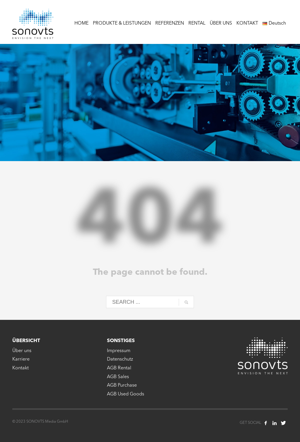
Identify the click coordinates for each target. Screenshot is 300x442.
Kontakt (20, 368)
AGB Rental (119, 368)
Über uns (21, 351)
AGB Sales (118, 377)
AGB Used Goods (125, 394)
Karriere (21, 359)
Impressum (118, 351)
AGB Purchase (122, 385)
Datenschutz (120, 359)
